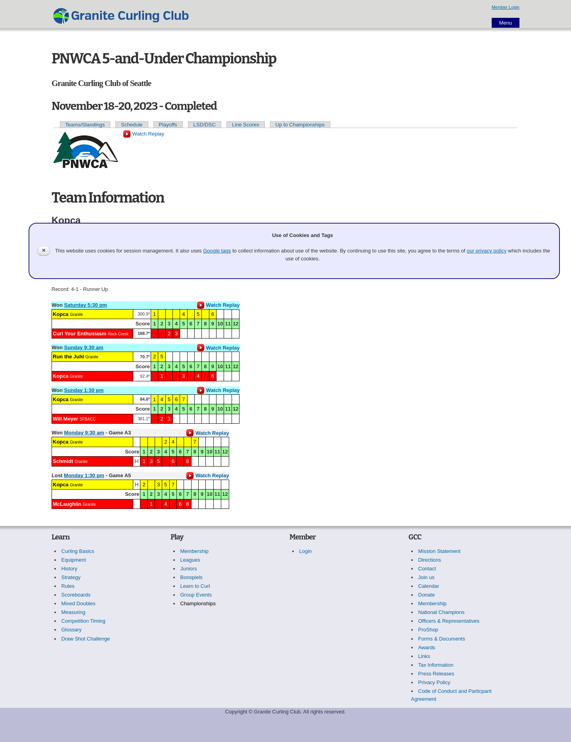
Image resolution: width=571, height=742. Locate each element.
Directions (429, 560)
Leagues (190, 560)
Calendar (428, 586)
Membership (194, 551)
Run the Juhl (68, 357)
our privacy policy (486, 251)
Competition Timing (83, 621)
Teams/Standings (85, 125)
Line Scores (245, 125)
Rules (68, 586)
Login (305, 551)
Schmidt (63, 461)
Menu (505, 23)
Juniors (188, 569)
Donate (426, 595)
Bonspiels (191, 577)
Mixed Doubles (78, 603)
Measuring (73, 612)
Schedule (131, 125)
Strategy (70, 577)
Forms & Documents (441, 639)
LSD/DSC (205, 125)
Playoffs (168, 125)
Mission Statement (439, 551)
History (69, 569)
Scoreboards (76, 595)
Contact (427, 569)
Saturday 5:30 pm (85, 305)
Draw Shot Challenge (85, 639)
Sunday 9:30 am (83, 347)
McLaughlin (67, 504)
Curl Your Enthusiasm (79, 334)
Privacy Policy (434, 682)
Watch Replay (143, 134)
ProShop (428, 630)
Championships (198, 603)
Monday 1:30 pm (84, 475)
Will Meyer (65, 419)
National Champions (441, 612)
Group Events (196, 595)
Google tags (217, 251)
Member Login (505, 7)
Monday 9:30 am (84, 433)
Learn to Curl (195, 586)
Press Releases (436, 674)
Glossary (71, 630)
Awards (426, 647)
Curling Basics (77, 551)
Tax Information (436, 665)
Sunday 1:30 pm (84, 390)
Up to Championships (300, 125)
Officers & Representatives (448, 621)
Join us (426, 577)
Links (424, 656)
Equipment (73, 560)
